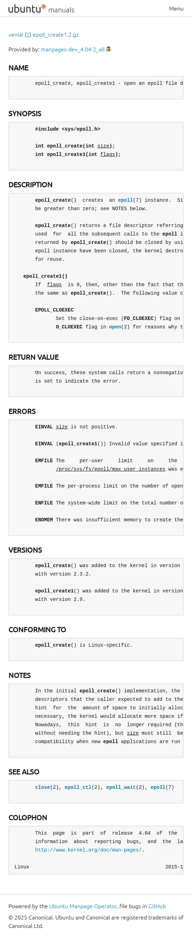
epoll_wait (121, 787)
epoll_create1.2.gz (56, 34)
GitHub (157, 906)
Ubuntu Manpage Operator (83, 906)
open (115, 327)
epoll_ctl (78, 787)
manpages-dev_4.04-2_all (73, 49)
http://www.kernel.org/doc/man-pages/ (88, 850)
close (42, 787)
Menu (176, 8)
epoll (125, 200)
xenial (15, 34)
